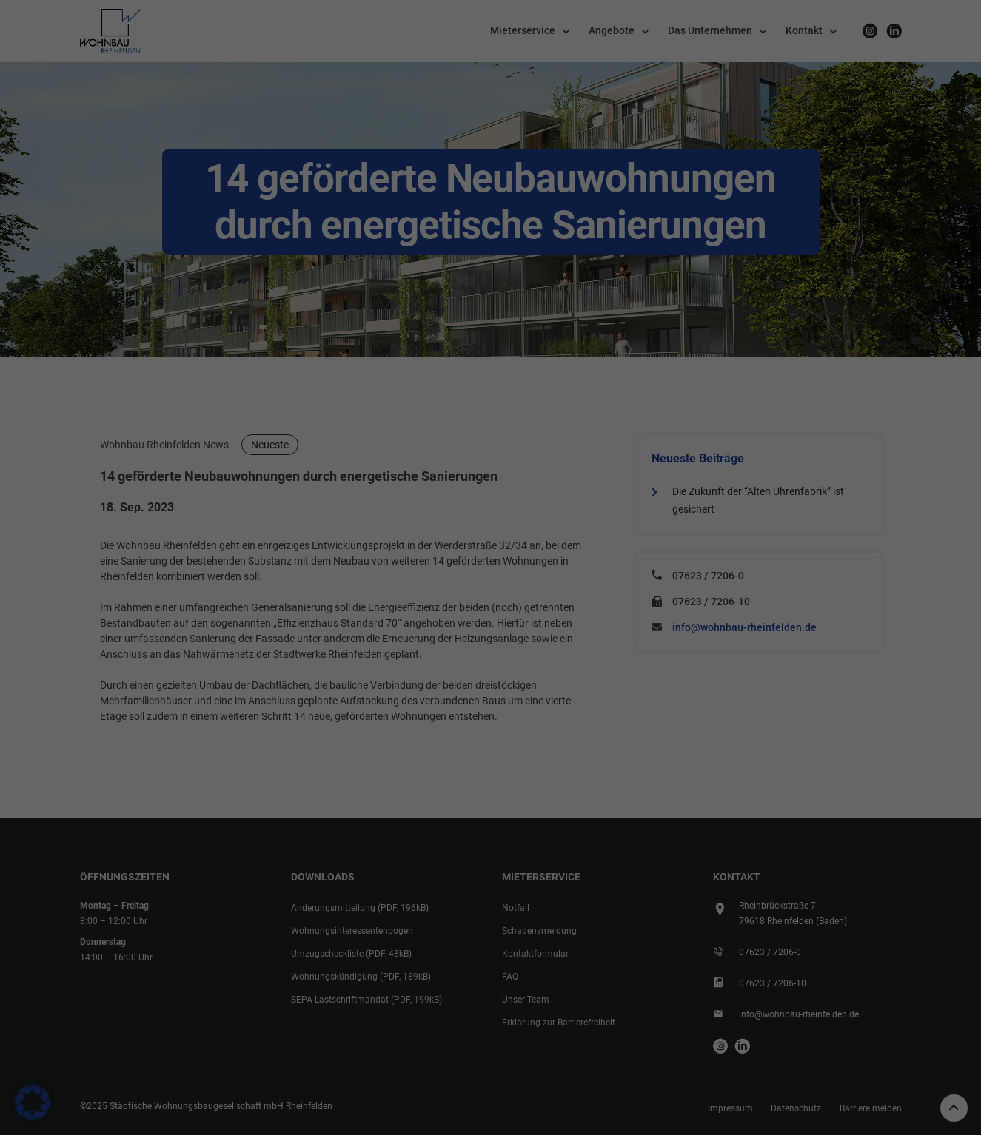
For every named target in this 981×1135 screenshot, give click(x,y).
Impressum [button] (635, 740)
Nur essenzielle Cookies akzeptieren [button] (490, 704)
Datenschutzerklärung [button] (568, 740)
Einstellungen (275, 584)
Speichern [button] (633, 660)
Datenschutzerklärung (269, 568)
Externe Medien (554, 513)
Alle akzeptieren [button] (348, 660)
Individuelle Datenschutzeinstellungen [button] (394, 740)
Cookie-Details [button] (496, 740)
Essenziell (541, 419)
